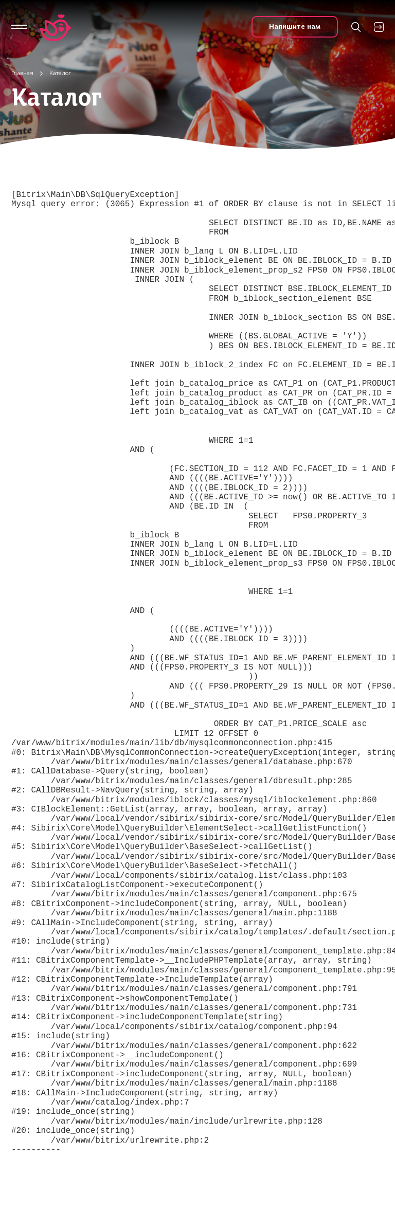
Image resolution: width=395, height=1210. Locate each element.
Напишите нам (294, 26)
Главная (22, 73)
